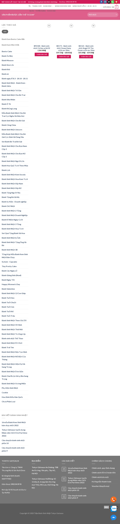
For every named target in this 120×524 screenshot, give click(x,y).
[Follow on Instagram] (105, 2)
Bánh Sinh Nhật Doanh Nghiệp (15, 215)
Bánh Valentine (8, 289)
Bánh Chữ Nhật (8, 206)
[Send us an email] (109, 2)
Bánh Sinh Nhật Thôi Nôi (12, 329)
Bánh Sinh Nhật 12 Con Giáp (14, 293)
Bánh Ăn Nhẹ (7, 56)
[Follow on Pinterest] (116, 2)
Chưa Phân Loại (8, 401)
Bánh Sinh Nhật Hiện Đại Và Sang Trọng (13, 365)
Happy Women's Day (11, 284)
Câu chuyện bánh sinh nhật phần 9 (13, 449)
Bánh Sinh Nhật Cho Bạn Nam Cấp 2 (14, 147)
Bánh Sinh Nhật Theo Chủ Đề (14, 320)
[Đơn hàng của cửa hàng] (102, 14)
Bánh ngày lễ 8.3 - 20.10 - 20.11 (15, 78)
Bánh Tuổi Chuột (9, 302)
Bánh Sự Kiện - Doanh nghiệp (14, 202)
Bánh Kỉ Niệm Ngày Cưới (12, 220)
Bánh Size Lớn (8, 65)
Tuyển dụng (41, 11)
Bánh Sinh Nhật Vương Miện (14, 383)
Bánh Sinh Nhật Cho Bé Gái (13, 120)
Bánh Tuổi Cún (8, 307)
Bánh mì (5, 74)
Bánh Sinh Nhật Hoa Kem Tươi (15, 179)
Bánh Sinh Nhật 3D (10, 250)
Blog (32, 11)
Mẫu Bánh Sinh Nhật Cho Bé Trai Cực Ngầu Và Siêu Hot (14, 114)
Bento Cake (7, 51)
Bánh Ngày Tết (8, 280)
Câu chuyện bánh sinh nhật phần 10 (13, 441)
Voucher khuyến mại (100, 486)
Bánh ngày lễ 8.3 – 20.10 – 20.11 (85, 6)
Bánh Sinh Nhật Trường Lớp (14, 334)
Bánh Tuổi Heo (8, 298)
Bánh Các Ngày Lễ (9, 271)
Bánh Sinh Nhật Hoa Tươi (12, 229)
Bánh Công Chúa (9, 125)
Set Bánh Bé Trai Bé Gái (12, 141)
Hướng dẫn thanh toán (101, 481)
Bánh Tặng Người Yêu (11, 193)
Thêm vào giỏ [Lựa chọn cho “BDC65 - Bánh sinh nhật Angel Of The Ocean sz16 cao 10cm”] (86, 56)
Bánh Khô (6, 69)
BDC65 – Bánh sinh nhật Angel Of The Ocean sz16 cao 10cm (86, 48)
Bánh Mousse (7, 60)
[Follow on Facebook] (101, 2)
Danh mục (48, 6)
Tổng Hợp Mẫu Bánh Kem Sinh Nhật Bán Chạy (15, 255)
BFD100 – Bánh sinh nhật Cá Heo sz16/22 (41, 47)
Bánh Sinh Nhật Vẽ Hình (12, 325)
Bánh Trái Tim (8, 347)
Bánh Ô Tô (6, 104)
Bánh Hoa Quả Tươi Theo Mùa (15, 165)
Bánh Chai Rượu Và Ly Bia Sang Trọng (15, 377)
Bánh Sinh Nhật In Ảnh (11, 238)
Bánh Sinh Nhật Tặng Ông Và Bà (14, 243)
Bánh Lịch (6, 170)
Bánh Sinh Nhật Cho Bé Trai (13, 95)
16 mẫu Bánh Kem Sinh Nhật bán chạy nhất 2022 (14, 423)
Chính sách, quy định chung (103, 468)
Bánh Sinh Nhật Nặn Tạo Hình (14, 352)
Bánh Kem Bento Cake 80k (13, 39)
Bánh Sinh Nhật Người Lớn (13, 161)
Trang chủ (36, 6)
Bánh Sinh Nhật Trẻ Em (11, 90)
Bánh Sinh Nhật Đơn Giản (12, 371)
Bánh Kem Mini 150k (63, 6)
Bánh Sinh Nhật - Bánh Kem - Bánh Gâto (14, 84)
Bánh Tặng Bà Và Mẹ (10, 197)
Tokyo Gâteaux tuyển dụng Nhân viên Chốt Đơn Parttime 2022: (14, 433)
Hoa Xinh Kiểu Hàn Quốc (12, 397)
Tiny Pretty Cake (9, 266)
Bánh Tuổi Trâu (8, 316)
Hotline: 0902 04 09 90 (67, 2)
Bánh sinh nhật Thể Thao (12, 338)
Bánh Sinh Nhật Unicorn (12, 129)
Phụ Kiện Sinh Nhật (10, 388)
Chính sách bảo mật (100, 477)
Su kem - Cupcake (9, 262)
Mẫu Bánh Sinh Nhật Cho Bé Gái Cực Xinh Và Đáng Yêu (14, 135)
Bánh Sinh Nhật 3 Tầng (11, 224)
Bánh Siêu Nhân (8, 99)
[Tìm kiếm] (29, 6)
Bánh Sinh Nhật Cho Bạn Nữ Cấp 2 (14, 155)
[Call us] (112, 2)
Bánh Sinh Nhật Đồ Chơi (12, 343)
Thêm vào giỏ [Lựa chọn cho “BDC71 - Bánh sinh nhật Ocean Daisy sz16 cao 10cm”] (64, 56)
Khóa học (51, 11)
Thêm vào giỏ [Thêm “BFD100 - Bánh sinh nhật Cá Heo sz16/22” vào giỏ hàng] (41, 54)
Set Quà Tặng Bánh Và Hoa (13, 233)
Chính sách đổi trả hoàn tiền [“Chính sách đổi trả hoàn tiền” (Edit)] (104, 472)
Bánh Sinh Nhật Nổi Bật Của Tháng (14, 358)
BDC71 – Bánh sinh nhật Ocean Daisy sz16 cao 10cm (63, 48)
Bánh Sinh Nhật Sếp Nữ (12, 188)
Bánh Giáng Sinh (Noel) (11, 275)
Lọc (5, 31)
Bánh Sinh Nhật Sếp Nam (12, 183)
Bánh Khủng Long (9, 108)
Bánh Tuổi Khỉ (8, 311)
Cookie (5, 392)
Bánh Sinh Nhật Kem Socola (13, 174)
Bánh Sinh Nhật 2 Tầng (11, 211)
